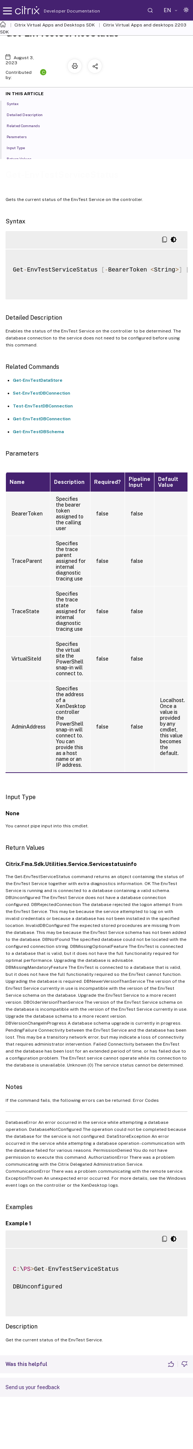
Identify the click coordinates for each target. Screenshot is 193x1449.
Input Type (20, 147)
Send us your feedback (33, 1387)
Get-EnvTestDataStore (37, 380)
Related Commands (27, 125)
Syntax (17, 103)
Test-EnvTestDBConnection (43, 406)
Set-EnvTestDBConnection (41, 393)
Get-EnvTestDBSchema (38, 431)
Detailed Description (29, 114)
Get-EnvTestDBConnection (42, 418)
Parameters (21, 136)
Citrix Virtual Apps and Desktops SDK (54, 25)
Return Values (23, 158)
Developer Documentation (60, 11)
